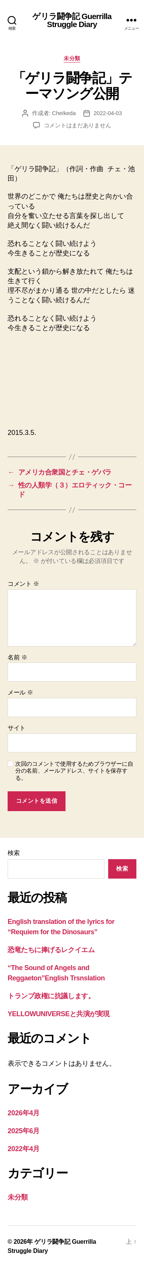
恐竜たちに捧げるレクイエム (51, 950)
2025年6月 (24, 1131)
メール (20, 692)
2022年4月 (24, 1149)
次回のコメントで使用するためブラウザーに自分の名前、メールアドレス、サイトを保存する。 (74, 770)
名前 (17, 657)
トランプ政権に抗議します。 (51, 996)
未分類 (72, 58)
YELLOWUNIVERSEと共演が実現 (59, 1014)
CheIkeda (63, 113)
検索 (13, 853)
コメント (23, 584)
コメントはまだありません (77, 125)
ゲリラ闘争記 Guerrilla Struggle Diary (71, 20)
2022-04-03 (108, 113)
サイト (17, 728)
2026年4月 (24, 1113)
